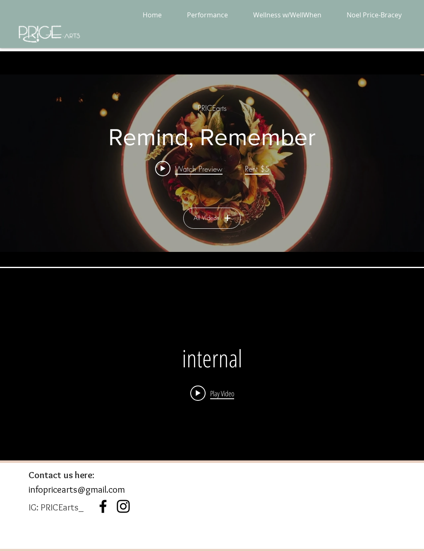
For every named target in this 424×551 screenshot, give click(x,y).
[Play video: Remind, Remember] (189, 168)
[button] (208, 15)
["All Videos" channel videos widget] (212, 163)
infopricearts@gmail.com (77, 489)
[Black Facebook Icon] (103, 506)
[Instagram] (123, 506)
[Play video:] (212, 393)
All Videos (212, 218)
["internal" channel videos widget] (212, 371)
